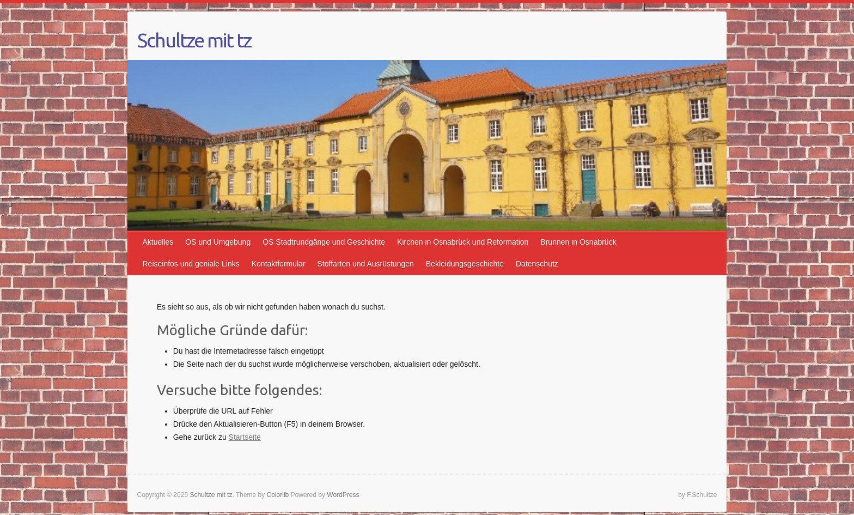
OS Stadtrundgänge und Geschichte (324, 242)
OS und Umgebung (218, 242)
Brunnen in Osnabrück (578, 242)
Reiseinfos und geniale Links (191, 263)
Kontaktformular (279, 263)
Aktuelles (158, 242)
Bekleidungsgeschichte (465, 263)
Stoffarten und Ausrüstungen (366, 263)
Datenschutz (537, 263)
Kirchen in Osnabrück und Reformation (462, 242)
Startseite (245, 437)
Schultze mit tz (194, 40)
